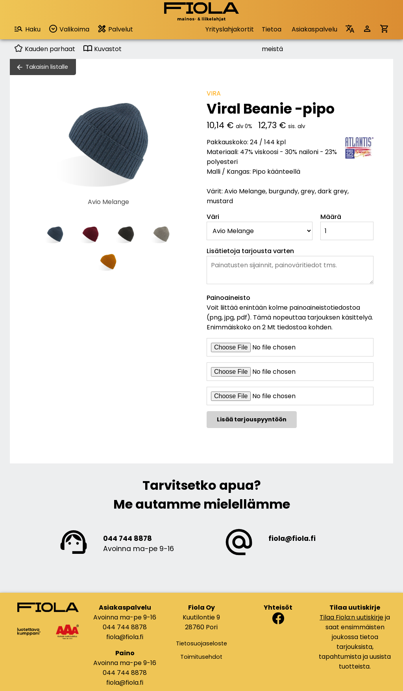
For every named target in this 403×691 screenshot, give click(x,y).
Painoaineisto (228, 297)
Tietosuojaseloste (201, 643)
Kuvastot (102, 48)
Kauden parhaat (44, 48)
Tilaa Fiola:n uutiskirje (351, 617)
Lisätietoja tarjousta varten (250, 250)
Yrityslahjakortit (229, 29)
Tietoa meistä (272, 32)
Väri (213, 216)
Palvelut (115, 29)
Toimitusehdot (201, 657)
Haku (27, 29)
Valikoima (68, 29)
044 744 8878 (127, 538)
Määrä (330, 216)
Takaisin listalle (47, 67)
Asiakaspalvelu (314, 29)
